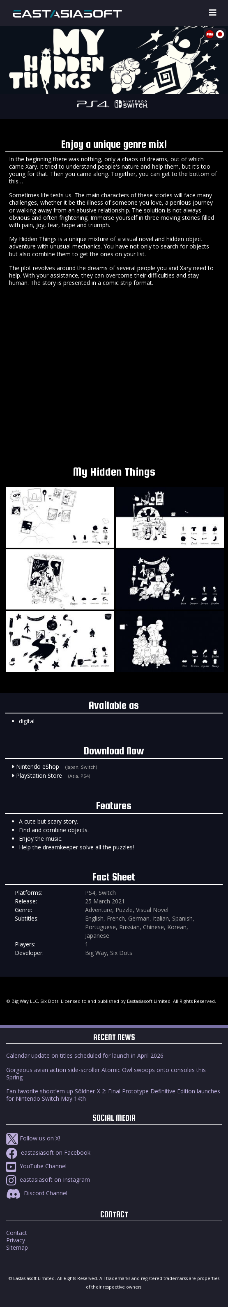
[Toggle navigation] (213, 13)
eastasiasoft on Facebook (48, 1152)
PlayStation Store (39, 775)
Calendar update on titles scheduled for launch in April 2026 (85, 1055)
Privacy (15, 1240)
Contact (16, 1233)
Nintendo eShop (37, 766)
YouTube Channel (36, 1166)
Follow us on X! (33, 1138)
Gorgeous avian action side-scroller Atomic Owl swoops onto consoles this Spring (106, 1073)
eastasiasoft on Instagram (48, 1179)
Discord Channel (36, 1193)
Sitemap (17, 1247)
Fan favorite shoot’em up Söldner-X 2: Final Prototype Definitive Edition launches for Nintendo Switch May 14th (113, 1094)
